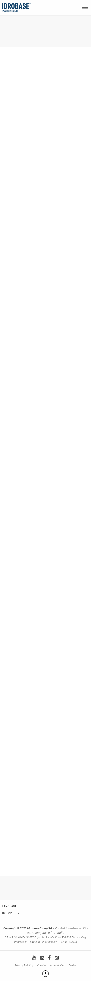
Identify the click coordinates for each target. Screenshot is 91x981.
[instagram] (57, 958)
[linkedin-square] (42, 958)
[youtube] (34, 958)
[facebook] (49, 958)
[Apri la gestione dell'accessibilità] (45, 973)
